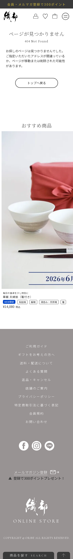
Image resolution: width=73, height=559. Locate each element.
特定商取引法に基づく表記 (36, 405)
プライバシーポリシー (36, 396)
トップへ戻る (36, 82)
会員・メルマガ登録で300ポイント (36, 4)
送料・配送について (36, 363)
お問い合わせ (37, 421)
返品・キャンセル (36, 379)
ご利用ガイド (37, 346)
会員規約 (36, 413)
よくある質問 (37, 371)
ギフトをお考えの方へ (36, 354)
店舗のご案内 (37, 388)
